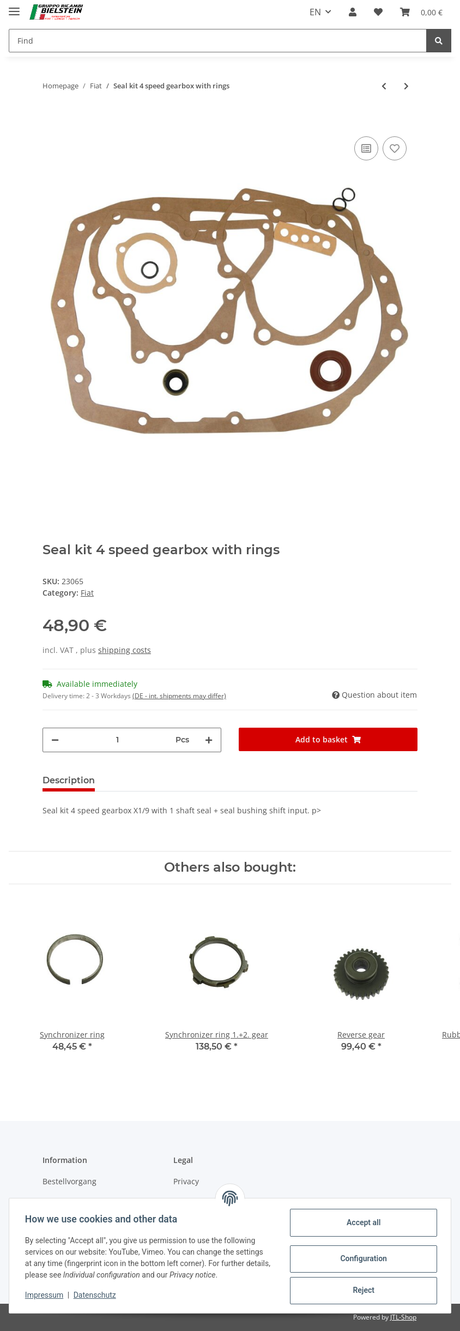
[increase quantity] (209, 740)
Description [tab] (69, 780)
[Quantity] (117, 740)
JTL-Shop (403, 1317)
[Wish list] (378, 12)
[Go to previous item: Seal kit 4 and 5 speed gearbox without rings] (384, 86)
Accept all (362, 1222)
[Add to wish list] (395, 148)
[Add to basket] (51, 117)
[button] (352, 12)
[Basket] (421, 12)
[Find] (218, 40)
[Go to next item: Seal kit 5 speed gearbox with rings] (406, 86)
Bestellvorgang (69, 1181)
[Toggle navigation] (14, 7)
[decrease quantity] (55, 740)
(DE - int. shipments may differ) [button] (179, 695)
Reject (362, 1290)
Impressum (46, 1295)
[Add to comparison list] (366, 148)
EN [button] (315, 12)
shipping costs (124, 650)
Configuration (361, 1258)
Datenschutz (96, 1295)
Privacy (186, 1181)
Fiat (87, 592)
